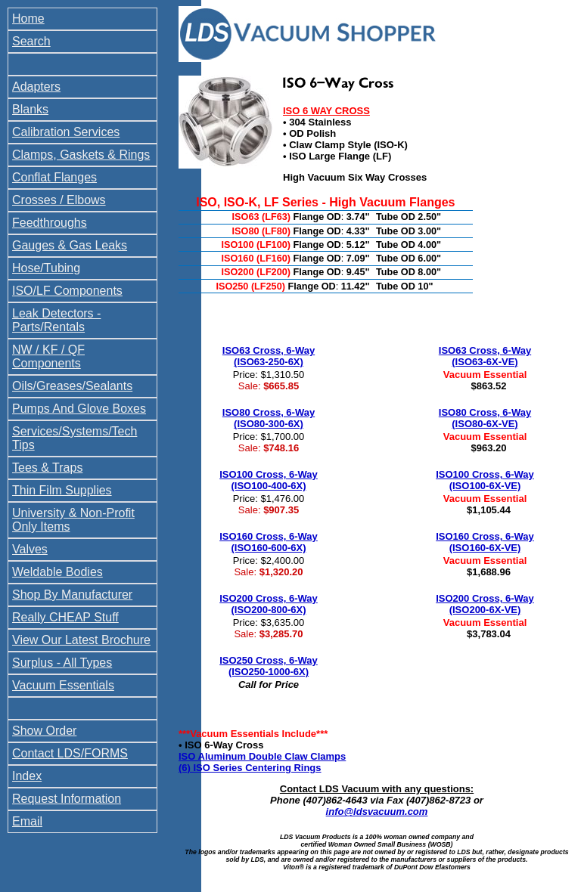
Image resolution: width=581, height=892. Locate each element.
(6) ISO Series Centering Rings (250, 767)
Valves (30, 549)
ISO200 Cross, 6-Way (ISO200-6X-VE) (485, 604)
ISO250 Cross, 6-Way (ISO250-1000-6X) (268, 666)
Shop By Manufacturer (72, 594)
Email (27, 821)
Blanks (30, 109)
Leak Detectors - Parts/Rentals (56, 320)
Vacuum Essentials (63, 685)
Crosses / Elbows (59, 200)
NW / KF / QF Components (48, 356)
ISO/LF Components (67, 290)
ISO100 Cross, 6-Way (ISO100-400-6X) (268, 480)
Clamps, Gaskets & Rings (81, 154)
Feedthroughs (49, 222)
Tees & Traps (47, 467)
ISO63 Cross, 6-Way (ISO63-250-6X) (268, 356)
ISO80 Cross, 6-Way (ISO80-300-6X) (268, 418)
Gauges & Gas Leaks (69, 245)
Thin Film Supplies (62, 490)
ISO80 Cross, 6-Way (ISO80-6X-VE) (485, 418)
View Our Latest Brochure (81, 639)
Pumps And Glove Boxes (79, 408)
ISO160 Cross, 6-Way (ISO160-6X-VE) (485, 542)
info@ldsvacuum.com (377, 811)
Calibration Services (66, 131)
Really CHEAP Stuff (65, 617)
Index (27, 776)
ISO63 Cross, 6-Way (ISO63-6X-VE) (485, 356)
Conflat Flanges (54, 177)
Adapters (36, 86)
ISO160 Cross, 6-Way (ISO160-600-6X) (268, 542)
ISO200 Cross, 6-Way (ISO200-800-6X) (268, 604)
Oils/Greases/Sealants (72, 385)
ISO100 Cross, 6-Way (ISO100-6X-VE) (485, 480)
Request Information (66, 798)
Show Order (44, 730)
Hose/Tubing (46, 268)
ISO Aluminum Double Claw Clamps (262, 756)
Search (31, 41)
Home (28, 18)
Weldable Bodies (57, 571)
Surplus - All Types (62, 662)
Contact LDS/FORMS (70, 753)
